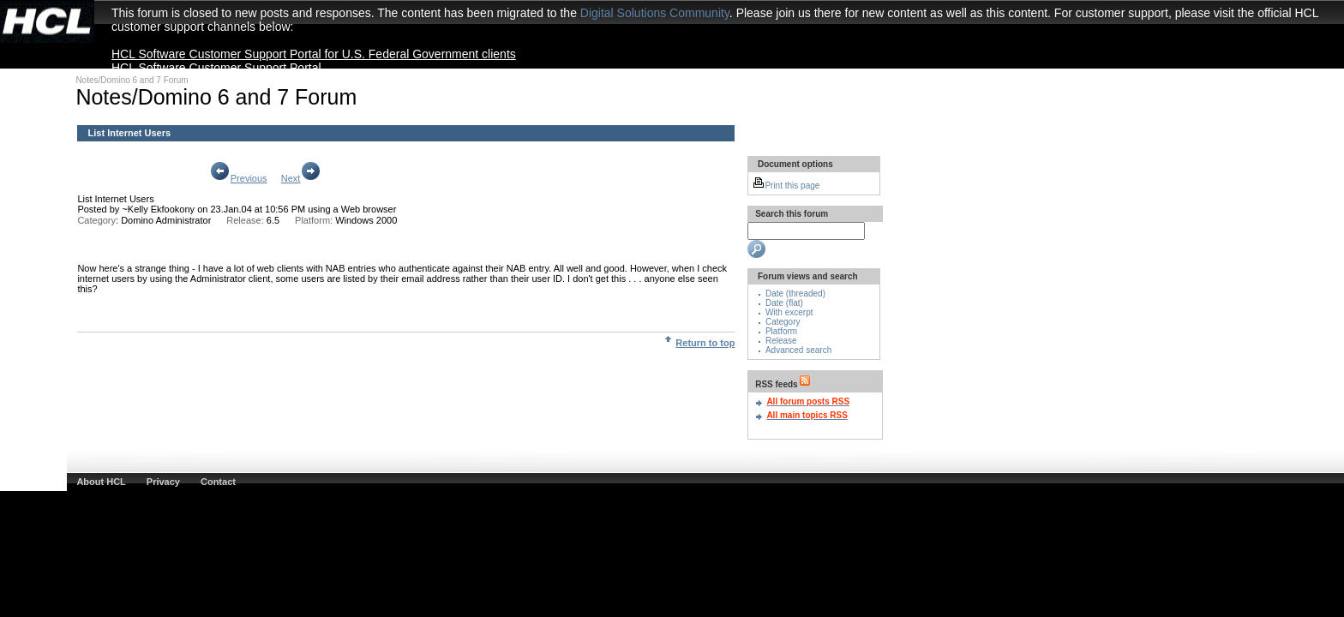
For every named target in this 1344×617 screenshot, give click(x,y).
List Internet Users (115, 199)
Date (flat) (784, 303)
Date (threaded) (795, 293)
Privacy (163, 481)
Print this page (786, 185)
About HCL (100, 481)
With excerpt (789, 312)
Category (783, 321)
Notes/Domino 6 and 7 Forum (131, 80)
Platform (781, 331)
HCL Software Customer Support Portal (216, 68)
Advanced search (798, 350)
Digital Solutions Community (654, 13)
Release (781, 340)
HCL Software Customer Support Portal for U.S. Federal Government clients (313, 54)
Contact (218, 481)
